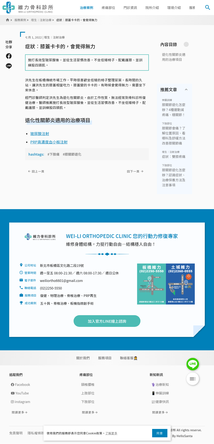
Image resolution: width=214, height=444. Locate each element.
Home (7, 20)
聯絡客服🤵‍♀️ (129, 357)
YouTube (20, 392)
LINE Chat (192, 364)
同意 (160, 433)
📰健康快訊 (160, 401)
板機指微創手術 (82, 303)
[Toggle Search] (207, 7)
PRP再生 (90, 295)
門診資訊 (130, 7)
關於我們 (83, 357)
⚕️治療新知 (160, 384)
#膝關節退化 (72, 154)
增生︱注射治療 (41, 20)
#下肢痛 (53, 154)
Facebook (20, 384)
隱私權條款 (36, 432)
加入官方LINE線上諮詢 (107, 321)
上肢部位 (87, 392)
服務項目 (105, 357)
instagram (20, 401)
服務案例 (20, 20)
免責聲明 (16, 432)
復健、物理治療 (52, 295)
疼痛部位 (108, 7)
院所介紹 (152, 7)
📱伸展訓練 (160, 392)
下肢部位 (167, 123)
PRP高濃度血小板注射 (49, 142)
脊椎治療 (73, 295)
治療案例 (86, 7)
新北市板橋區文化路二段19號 (62, 265)
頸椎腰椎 (87, 384)
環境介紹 (174, 7)
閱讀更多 (18, 412)
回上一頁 (38, 171)
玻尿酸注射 (39, 133)
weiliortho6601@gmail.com (61, 280)
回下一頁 (133, 171)
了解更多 (111, 433)
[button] (198, 7)
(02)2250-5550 (51, 287)
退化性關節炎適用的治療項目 (173, 57)
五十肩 (45, 303)
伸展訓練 (167, 100)
